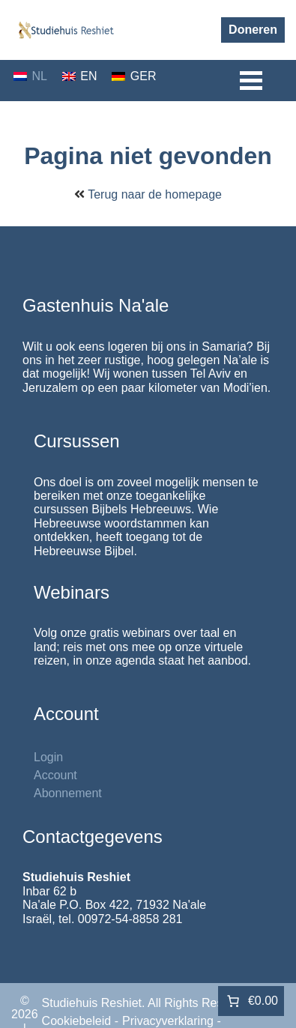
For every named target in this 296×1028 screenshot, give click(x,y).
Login (48, 757)
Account (55, 775)
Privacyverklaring (168, 1021)
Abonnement (68, 793)
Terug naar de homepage (155, 194)
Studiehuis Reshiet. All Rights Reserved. (149, 1003)
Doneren (253, 29)
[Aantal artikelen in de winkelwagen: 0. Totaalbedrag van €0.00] (251, 1001)
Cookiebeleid (77, 1021)
